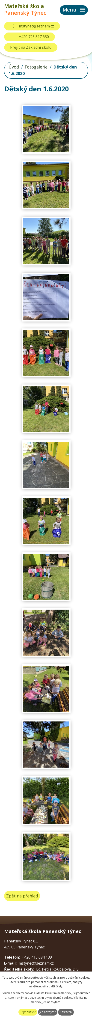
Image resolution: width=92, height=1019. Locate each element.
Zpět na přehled (22, 896)
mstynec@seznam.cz (32, 26)
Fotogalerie (36, 67)
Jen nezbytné (47, 1012)
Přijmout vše (28, 1012)
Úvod (14, 67)
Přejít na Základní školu (30, 47)
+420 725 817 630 (29, 36)
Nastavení (65, 1012)
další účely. (56, 986)
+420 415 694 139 (37, 957)
